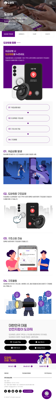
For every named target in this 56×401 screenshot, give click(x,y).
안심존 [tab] (34, 34)
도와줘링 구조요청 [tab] (8, 34)
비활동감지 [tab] (21, 34)
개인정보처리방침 (26, 373)
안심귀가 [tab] (47, 34)
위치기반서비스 (48, 373)
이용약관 (6, 373)
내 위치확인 (28, 391)
